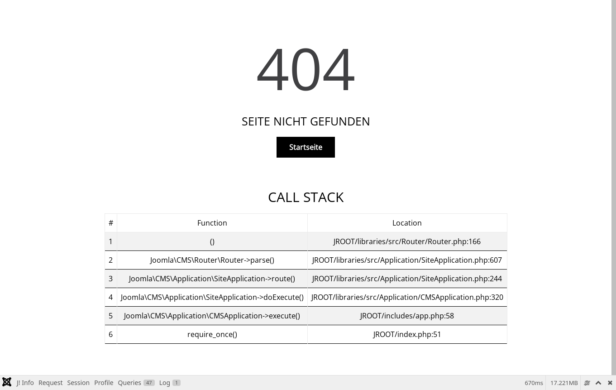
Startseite (305, 147)
